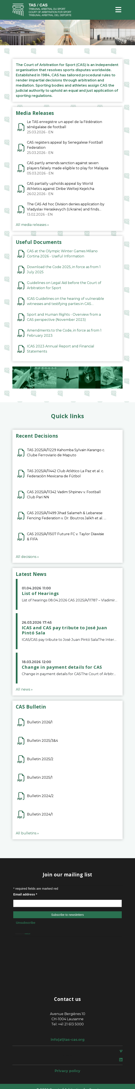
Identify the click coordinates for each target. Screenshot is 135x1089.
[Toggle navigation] (118, 10)
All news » (24, 689)
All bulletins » (27, 833)
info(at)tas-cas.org (68, 1040)
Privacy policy (67, 1071)
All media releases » (32, 225)
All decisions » (27, 557)
